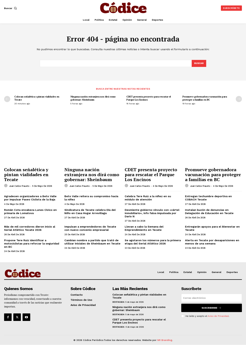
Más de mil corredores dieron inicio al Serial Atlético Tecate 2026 (29, 228)
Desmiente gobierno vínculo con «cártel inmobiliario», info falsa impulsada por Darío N (152, 213)
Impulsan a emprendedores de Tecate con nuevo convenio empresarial (90, 228)
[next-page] (239, 99)
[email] (211, 298)
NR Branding (164, 340)
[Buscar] (199, 63)
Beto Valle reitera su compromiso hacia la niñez (91, 198)
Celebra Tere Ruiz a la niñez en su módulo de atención (148, 198)
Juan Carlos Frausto (19, 186)
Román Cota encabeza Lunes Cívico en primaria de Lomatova (30, 211)
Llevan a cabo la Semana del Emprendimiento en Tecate (144, 228)
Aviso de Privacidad (218, 316)
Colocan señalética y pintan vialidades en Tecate (36, 98)
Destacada (118, 302)
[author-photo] (6, 186)
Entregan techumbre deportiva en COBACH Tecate (208, 198)
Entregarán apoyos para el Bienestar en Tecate (212, 228)
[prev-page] (7, 99)
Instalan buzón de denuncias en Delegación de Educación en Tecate (209, 211)
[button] (11, 8)
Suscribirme (211, 307)
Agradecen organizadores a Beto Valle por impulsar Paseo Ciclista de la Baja (30, 198)
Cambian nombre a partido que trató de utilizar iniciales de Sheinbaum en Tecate (92, 242)
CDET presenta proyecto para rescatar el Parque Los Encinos (148, 98)
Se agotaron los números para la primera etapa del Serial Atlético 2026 (153, 242)
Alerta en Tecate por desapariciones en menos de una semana (212, 242)
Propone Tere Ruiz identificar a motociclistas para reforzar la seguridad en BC (31, 243)
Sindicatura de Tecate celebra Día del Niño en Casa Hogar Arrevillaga (90, 211)
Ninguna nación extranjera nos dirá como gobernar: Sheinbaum (93, 98)
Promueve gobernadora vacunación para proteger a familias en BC (204, 98)
